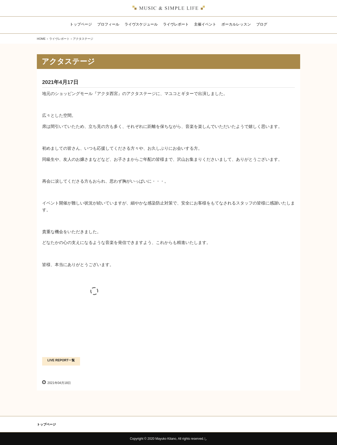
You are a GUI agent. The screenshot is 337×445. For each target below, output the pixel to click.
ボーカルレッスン (236, 24)
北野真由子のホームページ (168, 8)
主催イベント (205, 24)
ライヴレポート (176, 24)
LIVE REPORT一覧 (61, 360)
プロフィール (108, 24)
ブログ (261, 24)
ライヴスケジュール (141, 24)
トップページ (81, 24)
